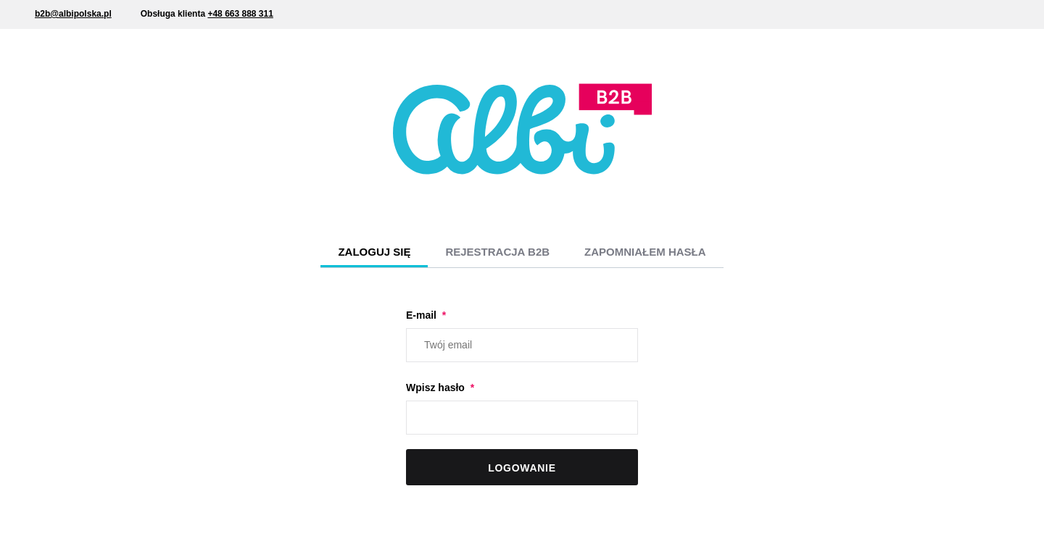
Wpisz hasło (437, 387)
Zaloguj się (374, 252)
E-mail (422, 315)
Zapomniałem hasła (645, 252)
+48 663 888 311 (240, 14)
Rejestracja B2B (497, 252)
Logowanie (521, 468)
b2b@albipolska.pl (73, 14)
